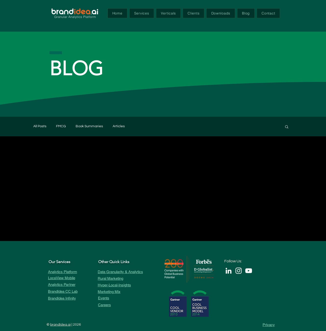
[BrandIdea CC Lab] (71, 291)
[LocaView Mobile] (71, 278)
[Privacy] (262, 324)
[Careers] (124, 305)
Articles (119, 126)
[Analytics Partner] (71, 284)
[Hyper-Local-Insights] (124, 285)
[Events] (124, 298)
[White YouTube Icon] (248, 271)
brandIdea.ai (60, 324)
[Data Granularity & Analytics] (124, 271)
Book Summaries (89, 126)
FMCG (61, 126)
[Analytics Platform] (71, 271)
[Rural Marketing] (124, 278)
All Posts (39, 126)
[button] (141, 13)
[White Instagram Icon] (238, 271)
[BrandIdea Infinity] (71, 298)
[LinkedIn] (228, 271)
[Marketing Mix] (124, 291)
